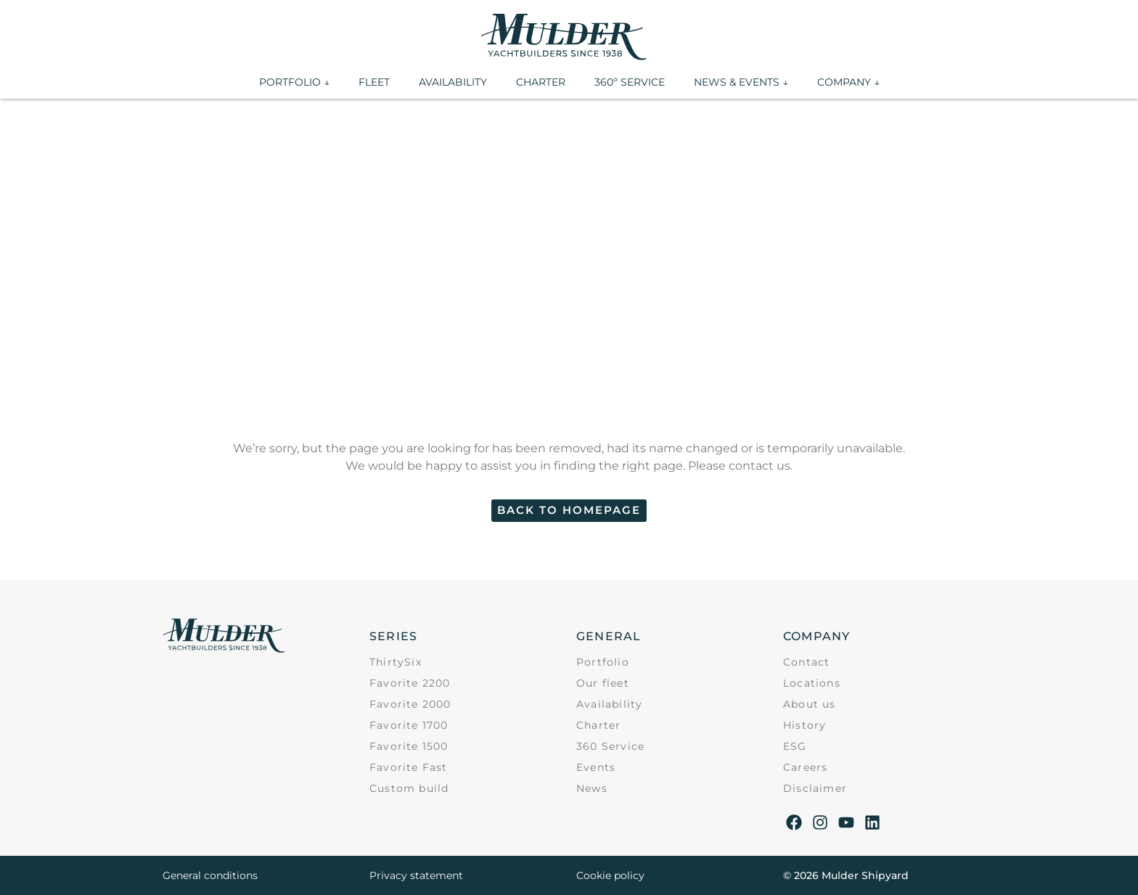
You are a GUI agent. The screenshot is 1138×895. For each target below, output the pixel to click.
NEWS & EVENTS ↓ (741, 82)
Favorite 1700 (409, 725)
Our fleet (602, 683)
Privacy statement (416, 875)
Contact (806, 662)
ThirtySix (395, 662)
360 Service (610, 746)
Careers (805, 767)
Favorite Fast (408, 767)
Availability (609, 704)
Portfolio (602, 662)
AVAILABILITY (453, 82)
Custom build (409, 788)
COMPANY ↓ (848, 82)
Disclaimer (815, 788)
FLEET (374, 82)
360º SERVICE (629, 82)
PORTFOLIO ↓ (294, 82)
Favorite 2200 (410, 683)
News (591, 788)
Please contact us (739, 466)
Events (595, 767)
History (804, 725)
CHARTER (540, 82)
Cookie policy (610, 875)
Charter (598, 725)
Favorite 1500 (409, 746)
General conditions (210, 875)
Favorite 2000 (410, 704)
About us (809, 704)
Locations (811, 683)
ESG (795, 746)
